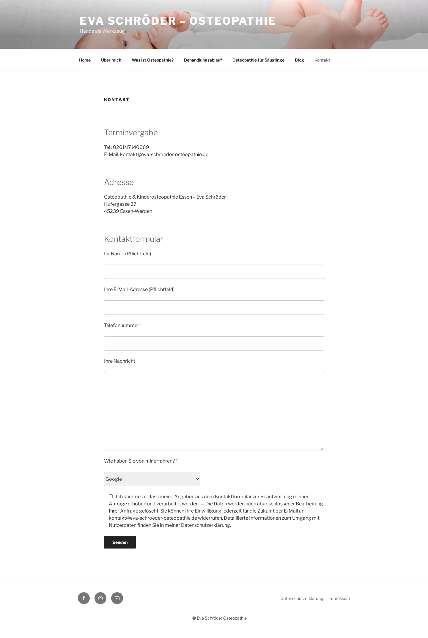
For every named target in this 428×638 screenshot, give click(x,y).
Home (85, 59)
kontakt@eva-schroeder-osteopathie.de (164, 154)
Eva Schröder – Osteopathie (178, 20)
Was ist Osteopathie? (153, 59)
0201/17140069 (131, 147)
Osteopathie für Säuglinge (258, 59)
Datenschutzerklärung (302, 598)
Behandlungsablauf (203, 59)
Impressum (339, 598)
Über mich (111, 59)
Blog (299, 59)
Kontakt (322, 59)
